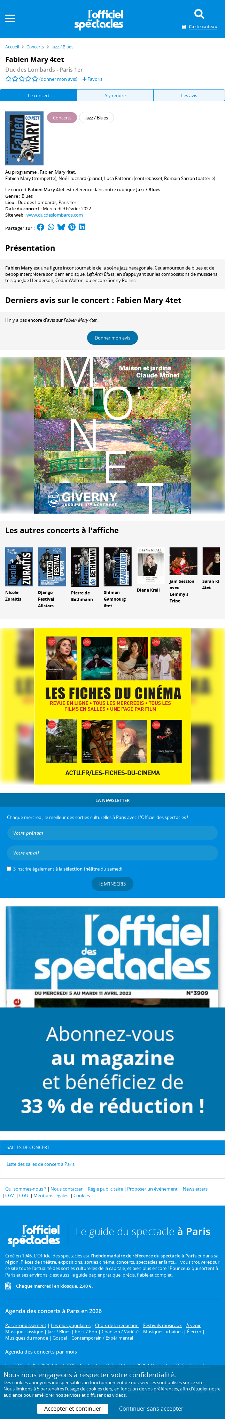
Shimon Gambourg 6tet (115, 599)
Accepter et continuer (72, 1408)
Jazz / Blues (148, 189)
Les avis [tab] (189, 95)
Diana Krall (148, 590)
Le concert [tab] (38, 95)
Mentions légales (50, 1195)
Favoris (92, 79)
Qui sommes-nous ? (25, 1189)
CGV (9, 1195)
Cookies (81, 1195)
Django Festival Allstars (46, 599)
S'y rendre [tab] (115, 95)
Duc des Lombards (37, 202)
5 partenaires (50, 1389)
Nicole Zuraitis (13, 596)
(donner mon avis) (58, 79)
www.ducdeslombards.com (54, 215)
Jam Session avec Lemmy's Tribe (182, 591)
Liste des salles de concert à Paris (41, 1164)
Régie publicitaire (105, 1189)
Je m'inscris (112, 884)
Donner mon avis (112, 338)
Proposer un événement (152, 1189)
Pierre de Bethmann (82, 596)
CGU (23, 1195)
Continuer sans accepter (151, 1408)
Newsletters (195, 1189)
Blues (27, 196)
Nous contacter (67, 1189)
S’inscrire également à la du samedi (67, 869)
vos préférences (161, 1389)
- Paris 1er (44, 69)
